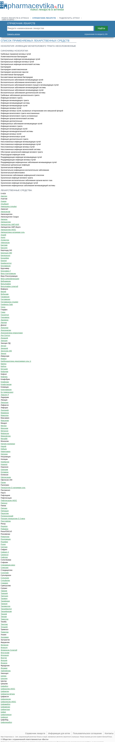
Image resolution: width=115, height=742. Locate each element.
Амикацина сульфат (9, 206)
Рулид (3, 544)
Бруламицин (6, 266)
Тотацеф (4, 627)
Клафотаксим (6, 384)
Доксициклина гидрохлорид (12, 333)
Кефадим (4, 372)
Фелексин (4, 645)
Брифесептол (6, 263)
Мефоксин (5, 433)
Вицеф (3, 292)
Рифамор (4, 529)
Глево (3, 312)
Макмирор (5, 413)
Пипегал (4, 503)
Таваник (4, 591)
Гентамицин (5, 299)
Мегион (4, 426)
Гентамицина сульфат (9, 302)
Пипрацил (5, 511)
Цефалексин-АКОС (8, 702)
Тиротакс (4, 624)
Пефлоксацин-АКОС (9, 501)
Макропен (5, 415)
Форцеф (4, 660)
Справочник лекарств (44, 18)
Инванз (3, 359)
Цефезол (4, 717)
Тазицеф (4, 593)
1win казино (8, 20)
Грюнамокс (5, 317)
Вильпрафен (6, 284)
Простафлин (6, 521)
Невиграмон (5, 452)
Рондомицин (6, 539)
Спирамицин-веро (8, 565)
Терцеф (4, 614)
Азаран (3, 201)
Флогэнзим (5, 653)
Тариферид (5, 601)
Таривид (4, 599)
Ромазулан (5, 537)
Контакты (109, 733)
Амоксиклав (5, 212)
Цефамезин (5, 707)
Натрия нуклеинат (8, 444)
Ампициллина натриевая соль (13, 232)
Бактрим (4, 245)
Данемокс (4, 320)
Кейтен (3, 366)
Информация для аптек (59, 733)
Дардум (4, 323)
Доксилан (4, 328)
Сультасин (5, 578)
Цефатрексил (6, 715)
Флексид (4, 648)
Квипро (3, 364)
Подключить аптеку (69, 18)
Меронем (4, 428)
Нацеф (3, 446)
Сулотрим (5, 573)
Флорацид (5, 655)
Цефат (3, 712)
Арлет (3, 237)
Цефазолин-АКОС (8, 689)
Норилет (4, 464)
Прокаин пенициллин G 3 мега (13, 519)
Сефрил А (5, 552)
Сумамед (4, 583)
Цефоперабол (6, 722)
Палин (3, 482)
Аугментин (5, 240)
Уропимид (5, 637)
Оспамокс (5, 472)
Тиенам (4, 617)
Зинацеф (4, 348)
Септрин (4, 547)
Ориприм (4, 470)
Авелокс (4, 196)
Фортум (4, 658)
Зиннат (3, 354)
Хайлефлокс (6, 671)
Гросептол (5, 315)
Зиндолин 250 (6, 351)
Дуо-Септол (5, 335)
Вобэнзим (5, 294)
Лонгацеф (5, 410)
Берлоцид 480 (6, 253)
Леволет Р (5, 395)
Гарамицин (5, 297)
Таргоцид (4, 596)
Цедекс (3, 676)
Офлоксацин (6, 477)
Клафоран (5, 382)
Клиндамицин (6, 390)
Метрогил (4, 431)
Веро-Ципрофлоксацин (10, 279)
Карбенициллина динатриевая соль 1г (16, 361)
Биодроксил (5, 255)
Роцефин (4, 542)
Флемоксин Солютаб (9, 650)
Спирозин (4, 568)
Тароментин (5, 606)
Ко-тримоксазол (7, 392)
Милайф (4, 439)
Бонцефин (5, 258)
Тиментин (4, 619)
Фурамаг (4, 668)
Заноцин (4, 341)
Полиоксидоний (7, 516)
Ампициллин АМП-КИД (10, 225)
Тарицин (4, 604)
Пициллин (5, 513)
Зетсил (3, 346)
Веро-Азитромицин (8, 274)
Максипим (5, 421)
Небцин (4, 449)
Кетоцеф (4, 369)
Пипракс (4, 508)
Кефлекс (4, 377)
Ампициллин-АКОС (8, 230)
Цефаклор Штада (8, 694)
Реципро (4, 526)
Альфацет (5, 204)
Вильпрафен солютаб (9, 286)
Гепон (3, 307)
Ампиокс (4, 219)
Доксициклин (6, 330)
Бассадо (4, 248)
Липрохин (4, 403)
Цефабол (4, 686)
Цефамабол (5, 704)
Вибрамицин (6, 281)
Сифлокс (4, 557)
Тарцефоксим (6, 611)
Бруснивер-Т (6, 271)
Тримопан (5, 632)
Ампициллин (6, 222)
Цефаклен (5, 691)
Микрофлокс (6, 436)
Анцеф (3, 235)
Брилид (4, 261)
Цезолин (4, 679)
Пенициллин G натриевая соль (13, 488)
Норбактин (5, 462)
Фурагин (4, 663)
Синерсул (4, 555)
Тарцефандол (6, 609)
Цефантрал (5, 709)
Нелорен (4, 454)
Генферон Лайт (7, 305)
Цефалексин (6, 699)
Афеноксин (5, 243)
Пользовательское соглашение (87, 733)
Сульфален (5, 580)
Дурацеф (4, 338)
